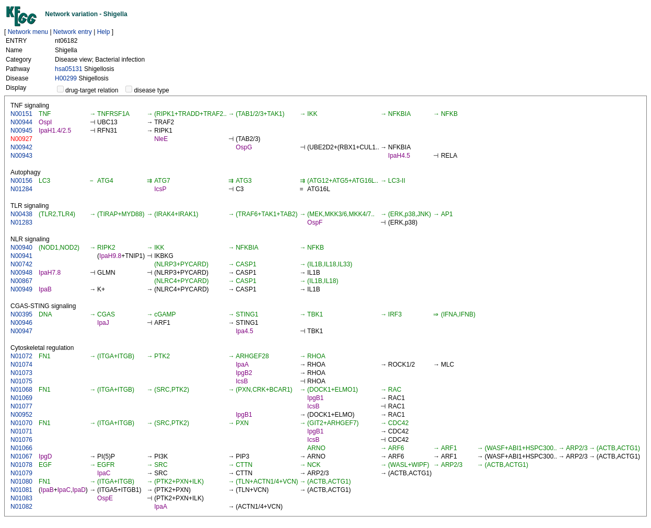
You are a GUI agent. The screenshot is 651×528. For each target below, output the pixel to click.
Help (103, 32)
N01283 (21, 222)
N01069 (21, 398)
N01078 (21, 464)
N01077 (21, 406)
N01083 (21, 498)
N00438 (21, 214)
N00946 (21, 322)
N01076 (21, 439)
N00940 (21, 247)
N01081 (21, 490)
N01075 (21, 381)
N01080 (21, 481)
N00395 (21, 314)
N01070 (21, 423)
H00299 (66, 78)
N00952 (21, 414)
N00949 (21, 289)
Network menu (28, 32)
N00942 (21, 147)
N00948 (21, 272)
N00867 (21, 281)
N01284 (21, 189)
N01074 (21, 364)
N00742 (21, 264)
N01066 (21, 448)
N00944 (21, 122)
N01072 (21, 356)
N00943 (21, 155)
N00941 (21, 256)
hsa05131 (69, 69)
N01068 (21, 389)
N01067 (21, 456)
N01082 (21, 506)
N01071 (21, 431)
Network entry (72, 32)
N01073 (21, 373)
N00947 (21, 331)
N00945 (21, 130)
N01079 (21, 473)
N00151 (21, 114)
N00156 (21, 180)
